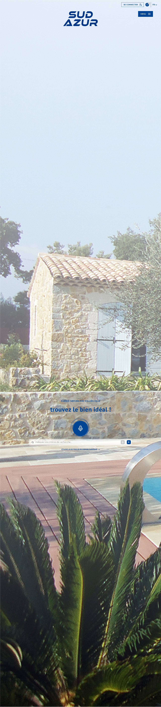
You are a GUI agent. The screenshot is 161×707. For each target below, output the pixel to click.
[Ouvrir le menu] (145, 14)
